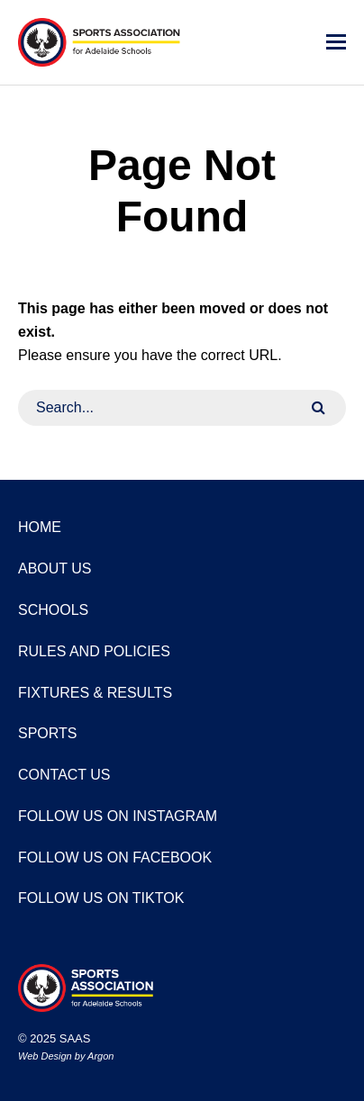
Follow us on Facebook (115, 857)
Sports (47, 733)
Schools (53, 610)
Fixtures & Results (95, 692)
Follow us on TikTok (101, 898)
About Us (55, 568)
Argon (100, 1056)
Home (39, 527)
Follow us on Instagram (117, 816)
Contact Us (64, 774)
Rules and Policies (94, 651)
